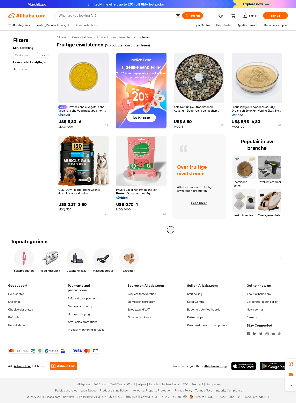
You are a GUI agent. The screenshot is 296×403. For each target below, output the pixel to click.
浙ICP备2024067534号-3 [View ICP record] (253, 396)
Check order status (20, 309)
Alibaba (61, 37)
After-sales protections (82, 321)
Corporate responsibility (262, 301)
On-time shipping (79, 314)
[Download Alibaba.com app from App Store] (243, 366)
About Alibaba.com (259, 294)
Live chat (14, 301)
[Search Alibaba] (115, 15)
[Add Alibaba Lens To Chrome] (63, 366)
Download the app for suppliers (207, 325)
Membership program (141, 301)
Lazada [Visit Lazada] (153, 384)
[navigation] (31, 134)
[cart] (234, 16)
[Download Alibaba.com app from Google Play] (274, 366)
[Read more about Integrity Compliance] (228, 390)
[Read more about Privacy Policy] (182, 390)
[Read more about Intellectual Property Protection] (150, 390)
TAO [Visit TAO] (185, 384)
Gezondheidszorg (83, 37)
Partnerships (195, 317)
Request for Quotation (141, 294)
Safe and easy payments (83, 298)
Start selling (194, 294)
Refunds (13, 317)
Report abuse (16, 325)
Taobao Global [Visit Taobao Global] (170, 384)
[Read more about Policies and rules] (65, 390)
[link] (290, 364)
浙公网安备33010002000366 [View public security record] (215, 396)
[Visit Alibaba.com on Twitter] (261, 334)
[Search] (192, 15)
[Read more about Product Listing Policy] (113, 390)
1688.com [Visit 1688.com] (100, 384)
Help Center (16, 294)
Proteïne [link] (143, 37)
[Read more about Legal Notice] (88, 390)
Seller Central (195, 301)
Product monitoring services (86, 329)
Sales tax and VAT (138, 309)
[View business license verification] (185, 397)
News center (255, 309)
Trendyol (197, 384)
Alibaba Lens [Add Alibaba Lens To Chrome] (22, 366)
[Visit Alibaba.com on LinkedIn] (255, 334)
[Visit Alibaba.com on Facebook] (248, 334)
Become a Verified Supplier (204, 309)
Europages (213, 384)
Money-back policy (80, 306)
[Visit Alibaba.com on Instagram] (267, 334)
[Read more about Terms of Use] (202, 390)
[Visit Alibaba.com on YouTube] (273, 334)
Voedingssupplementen (116, 37)
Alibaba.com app (215, 366)
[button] (178, 15)
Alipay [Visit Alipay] (142, 384)
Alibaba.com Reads (139, 317)
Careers (252, 317)
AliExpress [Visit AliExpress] (83, 384)
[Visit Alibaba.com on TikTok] (279, 334)
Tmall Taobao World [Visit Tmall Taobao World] (122, 384)
